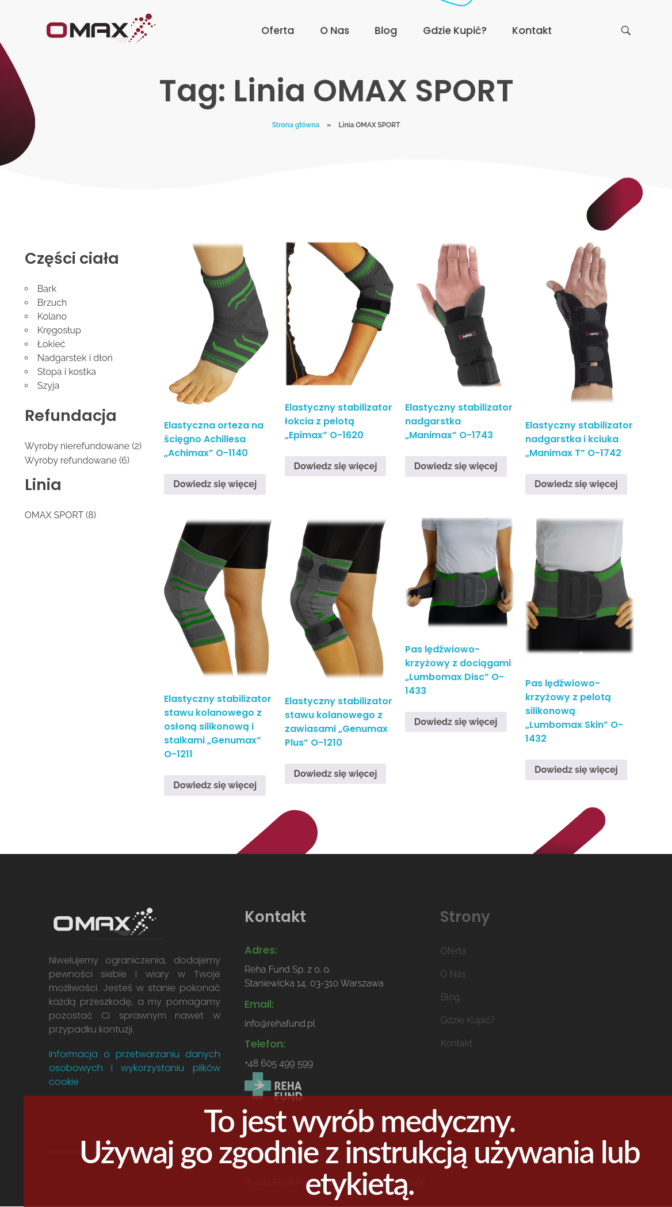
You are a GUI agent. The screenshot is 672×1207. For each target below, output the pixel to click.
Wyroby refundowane (71, 460)
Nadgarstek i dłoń (75, 357)
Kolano (52, 316)
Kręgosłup (59, 330)
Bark (46, 288)
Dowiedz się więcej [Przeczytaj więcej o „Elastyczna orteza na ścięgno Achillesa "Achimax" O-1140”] (215, 484)
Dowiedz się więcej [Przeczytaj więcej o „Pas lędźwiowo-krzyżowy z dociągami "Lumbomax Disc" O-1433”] (456, 721)
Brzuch (52, 302)
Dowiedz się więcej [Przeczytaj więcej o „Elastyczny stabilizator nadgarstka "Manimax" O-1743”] (456, 466)
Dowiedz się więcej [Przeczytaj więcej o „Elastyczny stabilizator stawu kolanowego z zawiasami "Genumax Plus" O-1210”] (335, 773)
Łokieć (51, 344)
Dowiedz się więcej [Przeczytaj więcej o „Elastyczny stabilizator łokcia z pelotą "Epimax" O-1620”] (335, 466)
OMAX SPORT (54, 515)
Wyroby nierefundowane (77, 446)
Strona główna (295, 125)
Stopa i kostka (66, 371)
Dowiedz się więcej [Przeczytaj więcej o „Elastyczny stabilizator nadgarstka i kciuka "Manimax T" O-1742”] (576, 484)
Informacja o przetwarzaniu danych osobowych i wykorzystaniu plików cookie (134, 1067)
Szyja (48, 385)
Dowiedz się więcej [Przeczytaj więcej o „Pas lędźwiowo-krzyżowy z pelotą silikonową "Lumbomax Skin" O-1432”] (576, 769)
